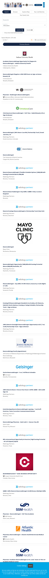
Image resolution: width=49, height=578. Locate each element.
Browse (15, 12)
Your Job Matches (39, 12)
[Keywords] (24, 20)
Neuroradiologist (8, 155)
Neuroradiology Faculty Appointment (14, 351)
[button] (30, 30)
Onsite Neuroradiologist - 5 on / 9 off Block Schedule (19, 372)
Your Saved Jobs (24, 15)
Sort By (5, 40)
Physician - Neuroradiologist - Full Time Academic (18, 514)
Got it (30, 566)
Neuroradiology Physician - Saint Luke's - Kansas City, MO (21, 422)
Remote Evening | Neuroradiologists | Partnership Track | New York (23, 211)
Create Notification (40, 40)
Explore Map (26, 12)
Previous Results (24, 44)
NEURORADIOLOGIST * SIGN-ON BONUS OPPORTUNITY (20, 474)
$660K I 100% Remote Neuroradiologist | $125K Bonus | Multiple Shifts (24, 491)
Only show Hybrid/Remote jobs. (13, 33)
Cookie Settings (22, 566)
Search (7, 12)
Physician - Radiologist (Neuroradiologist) (16, 95)
